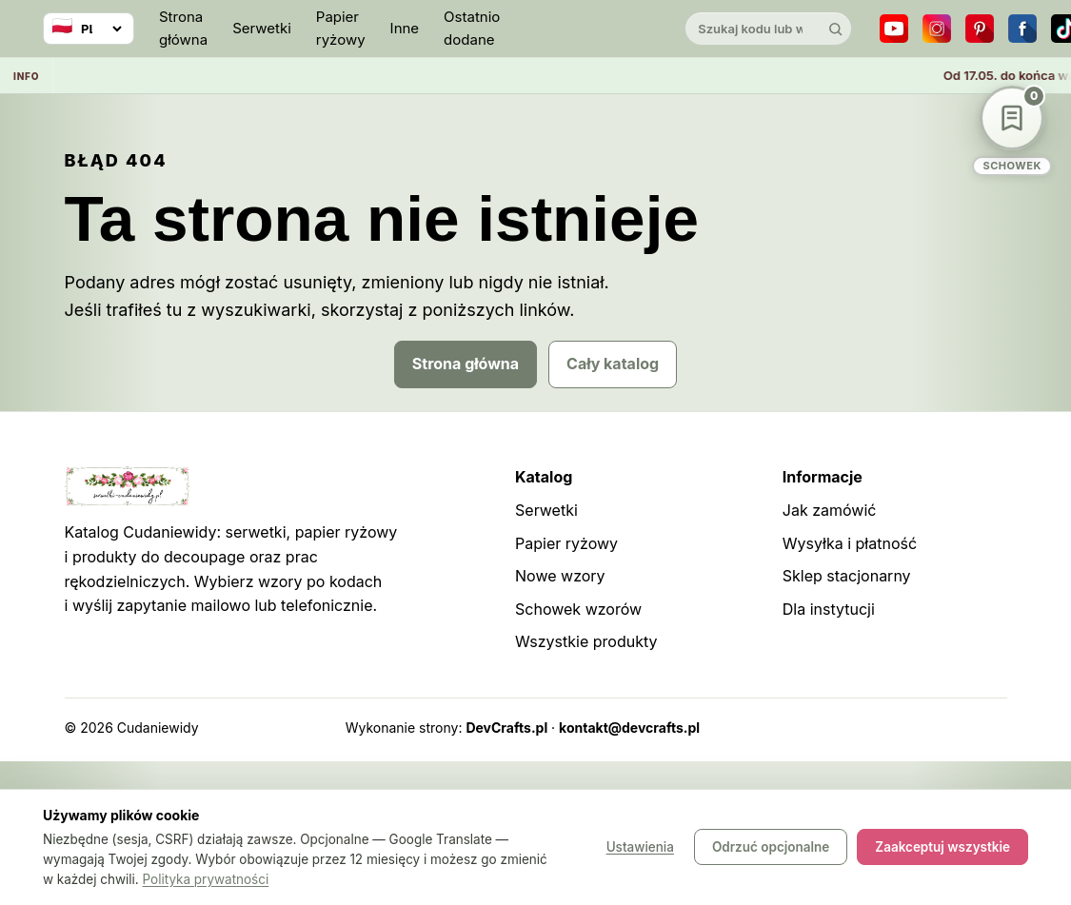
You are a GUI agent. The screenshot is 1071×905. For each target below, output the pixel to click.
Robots (935, 727)
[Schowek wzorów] (1012, 131)
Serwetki (261, 28)
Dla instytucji (829, 609)
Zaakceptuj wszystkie (942, 848)
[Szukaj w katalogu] (752, 28)
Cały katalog (612, 363)
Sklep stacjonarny (847, 575)
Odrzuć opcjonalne (770, 848)
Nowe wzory (560, 575)
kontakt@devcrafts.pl (629, 727)
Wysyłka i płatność (850, 543)
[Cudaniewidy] (592, 29)
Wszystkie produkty (586, 641)
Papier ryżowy (341, 28)
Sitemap (872, 727)
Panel (989, 727)
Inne (405, 28)
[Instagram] (936, 28)
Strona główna (183, 28)
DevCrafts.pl (506, 727)
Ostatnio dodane (472, 28)
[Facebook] (1022, 28)
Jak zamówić (830, 510)
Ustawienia (640, 848)
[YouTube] (894, 28)
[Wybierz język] (88, 28)
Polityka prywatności (206, 879)
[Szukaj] (835, 28)
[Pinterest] (979, 28)
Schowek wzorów (578, 609)
